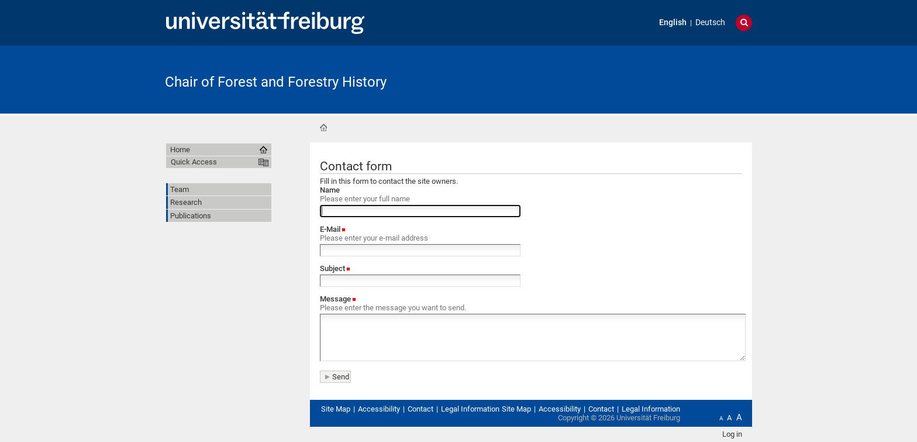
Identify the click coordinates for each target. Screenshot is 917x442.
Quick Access (194, 161)
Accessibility (379, 409)
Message (336, 298)
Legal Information (470, 409)
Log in (732, 434)
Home (323, 128)
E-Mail (331, 229)
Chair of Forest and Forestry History (276, 82)
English (673, 23)
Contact (420, 409)
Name (330, 190)
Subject (333, 268)
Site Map (335, 409)
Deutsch (710, 23)
